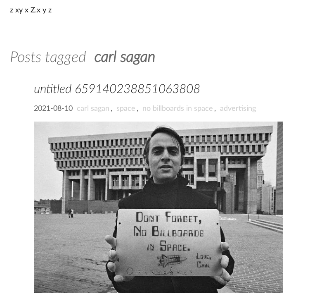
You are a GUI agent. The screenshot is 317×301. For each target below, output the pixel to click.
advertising (238, 108)
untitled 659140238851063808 (117, 89)
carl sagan (93, 108)
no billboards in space (177, 108)
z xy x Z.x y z (31, 10)
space (125, 108)
